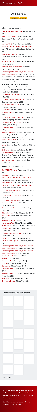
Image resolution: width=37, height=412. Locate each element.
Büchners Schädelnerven (11, 201)
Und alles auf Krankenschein (12, 196)
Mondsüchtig (6, 216)
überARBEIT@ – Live (9, 170)
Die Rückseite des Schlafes (11, 123)
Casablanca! (6, 261)
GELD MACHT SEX (9, 140)
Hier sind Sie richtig (9, 221)
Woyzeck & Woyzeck (9, 133)
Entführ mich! (6, 226)
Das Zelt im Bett (7, 128)
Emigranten (6, 150)
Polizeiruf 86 (6, 228)
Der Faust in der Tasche (10, 95)
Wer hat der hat (7, 256)
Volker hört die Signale (10, 241)
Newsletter (19, 402)
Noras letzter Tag (8, 62)
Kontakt (27, 402)
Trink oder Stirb (7, 213)
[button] (33, 3)
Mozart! (4, 259)
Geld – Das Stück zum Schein (12, 32)
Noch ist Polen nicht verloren (12, 67)
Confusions (6, 110)
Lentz (4, 145)
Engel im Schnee (8, 112)
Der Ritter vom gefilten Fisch (12, 191)
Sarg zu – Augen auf (9, 37)
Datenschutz (16, 404)
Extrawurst (5, 175)
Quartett (5, 264)
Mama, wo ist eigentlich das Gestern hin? (16, 178)
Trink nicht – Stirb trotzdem (11, 208)
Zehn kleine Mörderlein (10, 55)
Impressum (7, 404)
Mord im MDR (7, 44)
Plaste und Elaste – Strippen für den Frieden (17, 47)
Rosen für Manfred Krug (10, 105)
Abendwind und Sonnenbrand (12, 118)
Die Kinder (5, 239)
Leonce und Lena (8, 161)
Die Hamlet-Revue (8, 153)
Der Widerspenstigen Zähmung (13, 100)
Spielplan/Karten (9, 402)
